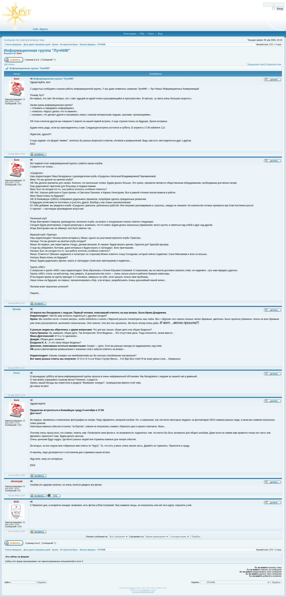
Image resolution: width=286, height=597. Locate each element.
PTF (153, 590)
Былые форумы (87, 44)
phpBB (131, 588)
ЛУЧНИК (102, 44)
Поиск (151, 33)
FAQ (142, 33)
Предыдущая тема (255, 64)
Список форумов (13, 44)
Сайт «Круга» (40, 29)
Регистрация (130, 33)
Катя (19, 53)
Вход (160, 33)
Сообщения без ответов (15, 40)
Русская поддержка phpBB (143, 592)
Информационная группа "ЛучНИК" (37, 50)
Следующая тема (273, 64)
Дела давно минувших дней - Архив (41, 44)
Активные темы (36, 40)
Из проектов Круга (69, 44)
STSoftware (144, 590)
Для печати (9, 64)
